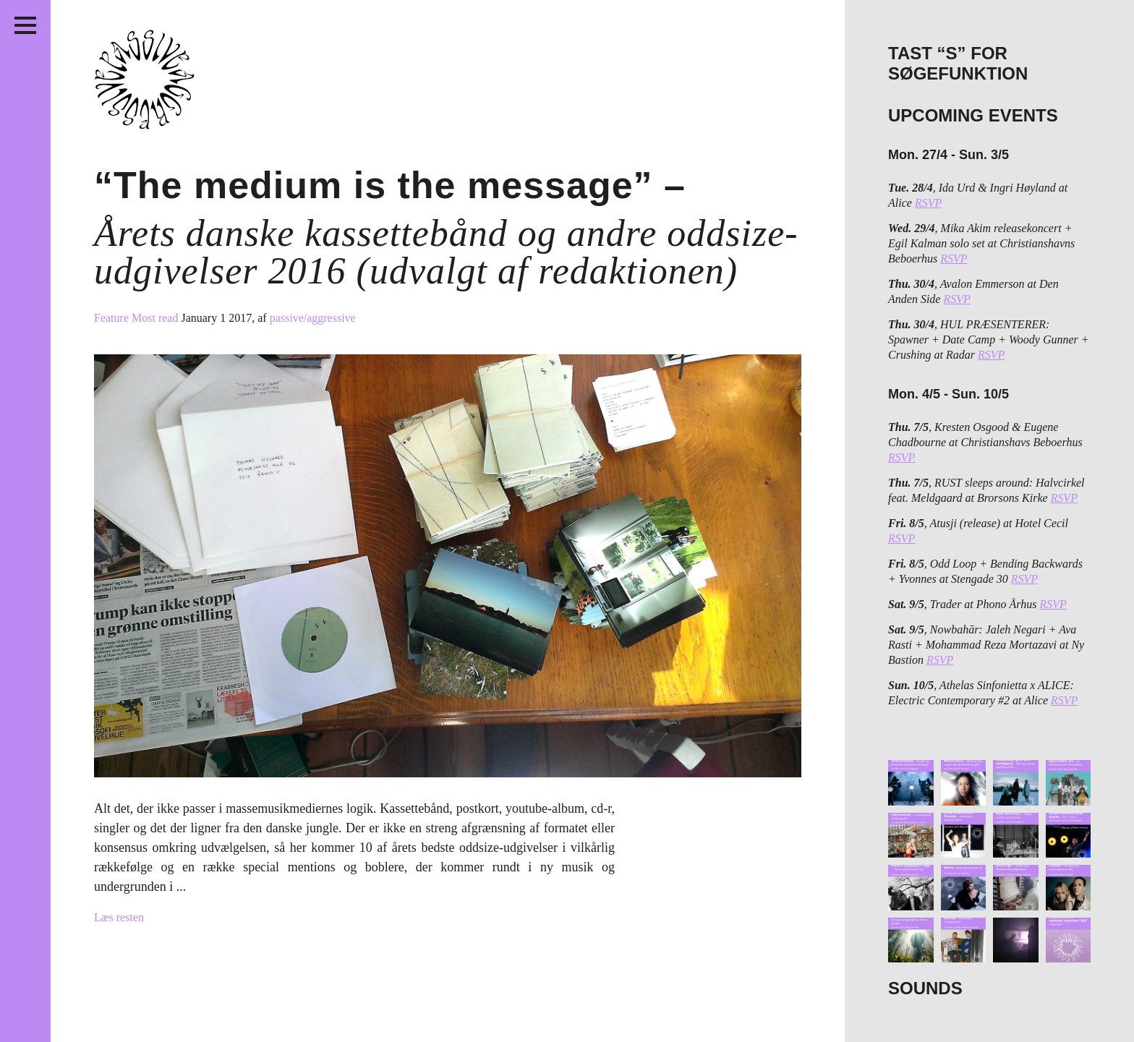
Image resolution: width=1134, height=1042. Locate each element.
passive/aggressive (313, 318)
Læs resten (119, 917)
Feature (113, 318)
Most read (156, 318)
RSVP (928, 203)
